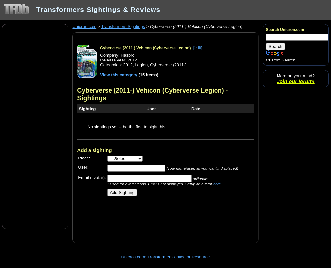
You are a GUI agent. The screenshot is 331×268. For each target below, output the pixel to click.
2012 (128, 64)
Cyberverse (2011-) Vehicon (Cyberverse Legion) (145, 48)
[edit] (197, 47)
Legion (141, 64)
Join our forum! (296, 81)
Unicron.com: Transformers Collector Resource (165, 257)
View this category (118, 74)
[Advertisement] (35, 126)
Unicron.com (84, 26)
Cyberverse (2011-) (168, 64)
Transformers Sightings (123, 26)
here (217, 184)
